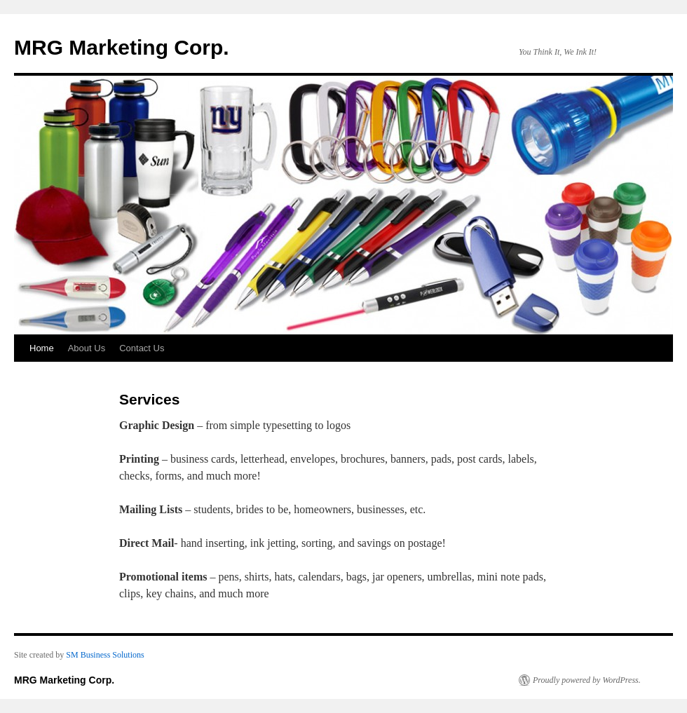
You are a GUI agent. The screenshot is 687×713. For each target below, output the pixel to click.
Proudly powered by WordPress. (587, 680)
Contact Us (141, 348)
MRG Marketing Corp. (121, 47)
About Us (86, 348)
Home (41, 348)
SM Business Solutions (105, 655)
